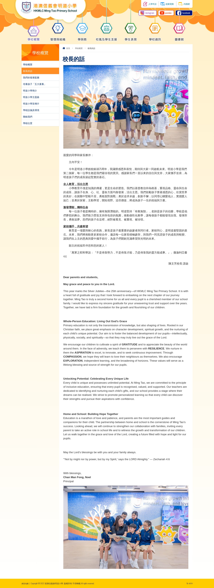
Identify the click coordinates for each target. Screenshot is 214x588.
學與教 (82, 38)
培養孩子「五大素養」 (34, 84)
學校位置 (27, 123)
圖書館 (179, 38)
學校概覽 (33, 38)
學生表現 (130, 38)
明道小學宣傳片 (31, 103)
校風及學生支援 (106, 38)
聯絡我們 (27, 116)
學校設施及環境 (31, 110)
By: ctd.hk (189, 583)
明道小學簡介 (30, 90)
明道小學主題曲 (31, 97)
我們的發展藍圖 (31, 77)
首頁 (68, 48)
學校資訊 (155, 38)
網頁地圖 (26, 583)
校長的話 (27, 71)
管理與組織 (57, 38)
